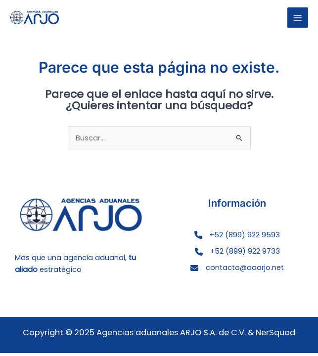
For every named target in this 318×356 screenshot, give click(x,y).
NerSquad (275, 332)
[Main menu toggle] (297, 17)
